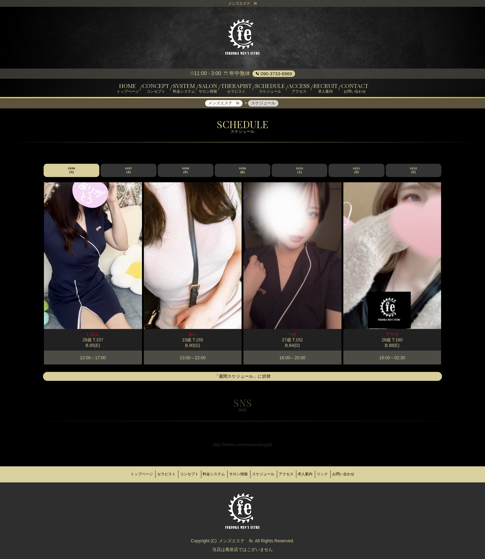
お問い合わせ (362, 474)
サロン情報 (236, 474)
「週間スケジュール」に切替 (242, 379)
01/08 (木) (185, 173)
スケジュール (265, 474)
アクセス (292, 474)
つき (292, 337)
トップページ (123, 474)
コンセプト (179, 474)
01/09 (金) (242, 173)
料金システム (207, 474)
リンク (337, 474)
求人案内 (315, 474)
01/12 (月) (413, 173)
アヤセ (392, 337)
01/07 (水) (128, 173)
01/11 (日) (356, 173)
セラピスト (151, 474)
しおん (92, 337)
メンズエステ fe (236, 538)
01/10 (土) (299, 173)
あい (192, 337)
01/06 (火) (71, 173)
